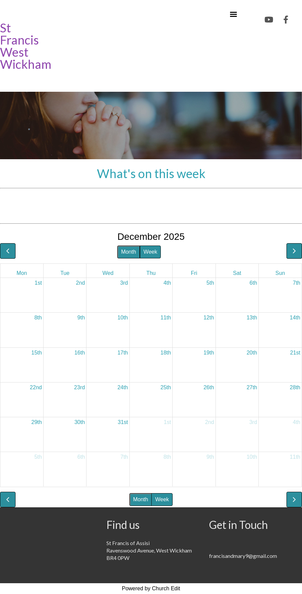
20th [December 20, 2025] (252, 353)
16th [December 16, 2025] (79, 353)
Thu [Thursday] (151, 273)
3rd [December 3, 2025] (124, 283)
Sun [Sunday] (280, 273)
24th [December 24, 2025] (123, 387)
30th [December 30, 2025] (79, 422)
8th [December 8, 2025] (38, 317)
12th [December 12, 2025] (208, 317)
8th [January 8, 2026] (167, 457)
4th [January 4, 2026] (296, 422)
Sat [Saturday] (237, 273)
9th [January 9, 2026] (210, 457)
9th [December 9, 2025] (81, 317)
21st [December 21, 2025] (295, 353)
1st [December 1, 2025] (38, 283)
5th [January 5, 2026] (38, 457)
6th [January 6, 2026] (81, 457)
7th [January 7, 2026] (124, 457)
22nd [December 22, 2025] (36, 387)
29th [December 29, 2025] (36, 422)
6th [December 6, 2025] (253, 283)
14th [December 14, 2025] (295, 317)
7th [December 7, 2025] (296, 283)
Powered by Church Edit (151, 588)
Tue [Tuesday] (65, 273)
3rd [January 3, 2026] (253, 422)
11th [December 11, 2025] (165, 317)
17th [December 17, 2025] (123, 353)
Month (128, 252)
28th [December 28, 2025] (295, 387)
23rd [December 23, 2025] (79, 387)
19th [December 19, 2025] (208, 353)
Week (150, 252)
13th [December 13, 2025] (252, 317)
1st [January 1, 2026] (167, 422)
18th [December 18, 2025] (165, 353)
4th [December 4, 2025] (167, 283)
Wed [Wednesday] (108, 273)
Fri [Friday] (194, 273)
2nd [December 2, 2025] (80, 283)
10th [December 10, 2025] (123, 317)
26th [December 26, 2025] (208, 387)
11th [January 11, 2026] (295, 457)
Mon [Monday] (22, 273)
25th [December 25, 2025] (165, 387)
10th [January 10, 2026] (252, 457)
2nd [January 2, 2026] (209, 422)
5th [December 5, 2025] (210, 283)
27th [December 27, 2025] (252, 387)
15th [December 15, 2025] (36, 353)
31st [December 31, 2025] (123, 422)
